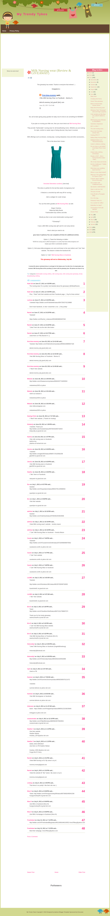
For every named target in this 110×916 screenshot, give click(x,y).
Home (4, 31)
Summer (30, 677)
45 (83, 801)
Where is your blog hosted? (98, 172)
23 (83, 530)
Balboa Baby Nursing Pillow (98, 137)
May (92, 214)
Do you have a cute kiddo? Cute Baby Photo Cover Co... (98, 148)
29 (83, 606)
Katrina (29, 437)
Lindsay (29, 783)
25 (83, 552)
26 (83, 565)
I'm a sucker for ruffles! (97, 203)
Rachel (29, 312)
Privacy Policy (14, 31)
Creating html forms (96, 98)
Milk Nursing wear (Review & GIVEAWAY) (51, 72)
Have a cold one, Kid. (97, 189)
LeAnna (29, 300)
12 (83, 403)
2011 (90, 77)
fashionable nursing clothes (43, 274)
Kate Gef (30, 283)
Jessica (29, 449)
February (93, 222)
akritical (29, 511)
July (92, 92)
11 (83, 391)
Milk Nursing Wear (75, 123)
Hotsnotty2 (31, 644)
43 (83, 783)
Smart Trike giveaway (97, 101)
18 (83, 472)
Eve (28, 484)
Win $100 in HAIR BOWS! (98, 186)
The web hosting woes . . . (98, 128)
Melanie (29, 379)
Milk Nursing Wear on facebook (61, 255)
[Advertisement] (55, 51)
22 (83, 521)
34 (83, 669)
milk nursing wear (57, 274)
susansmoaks (31, 718)
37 (83, 706)
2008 (90, 232)
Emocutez (80, 912)
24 (83, 538)
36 (83, 693)
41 (83, 758)
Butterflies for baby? (96, 205)
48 (83, 828)
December (93, 79)
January (93, 224)
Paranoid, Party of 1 (96, 200)
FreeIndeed (31, 820)
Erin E (29, 607)
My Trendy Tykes (32, 14)
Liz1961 (29, 577)
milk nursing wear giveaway (70, 274)
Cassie (29, 538)
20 (83, 499)
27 (83, 577)
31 (83, 633)
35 (83, 677)
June (92, 94)
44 (83, 791)
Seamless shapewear (97, 123)
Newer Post (30, 872)
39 (83, 729)
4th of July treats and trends (98, 161)
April (28, 669)
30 (83, 623)
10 (83, 378)
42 (83, 770)
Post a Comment (32, 836)
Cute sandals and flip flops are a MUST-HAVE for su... (98, 115)
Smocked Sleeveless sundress (52, 183)
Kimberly (30, 424)
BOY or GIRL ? (95, 126)
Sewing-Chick (31, 416)
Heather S (30, 729)
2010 (90, 227)
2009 (90, 229)
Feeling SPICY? (95, 135)
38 (83, 718)
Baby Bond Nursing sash (98, 107)
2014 (90, 72)
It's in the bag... (95, 198)
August (92, 89)
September (94, 87)
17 (83, 461)
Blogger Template (64, 912)
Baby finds (93, 96)
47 (83, 820)
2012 (90, 75)
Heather (29, 472)
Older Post (82, 872)
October (93, 84)
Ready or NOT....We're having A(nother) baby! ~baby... (98, 157)
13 (83, 416)
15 (83, 436)
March (92, 219)
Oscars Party (94, 211)
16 (83, 449)
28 (83, 594)
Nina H (29, 791)
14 (83, 424)
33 (83, 656)
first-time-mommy (33, 341)
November (93, 82)
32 (83, 644)
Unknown (30, 706)
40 (83, 741)
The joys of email (95, 191)
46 (83, 811)
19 (83, 484)
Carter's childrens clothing (98, 144)
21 (83, 511)
